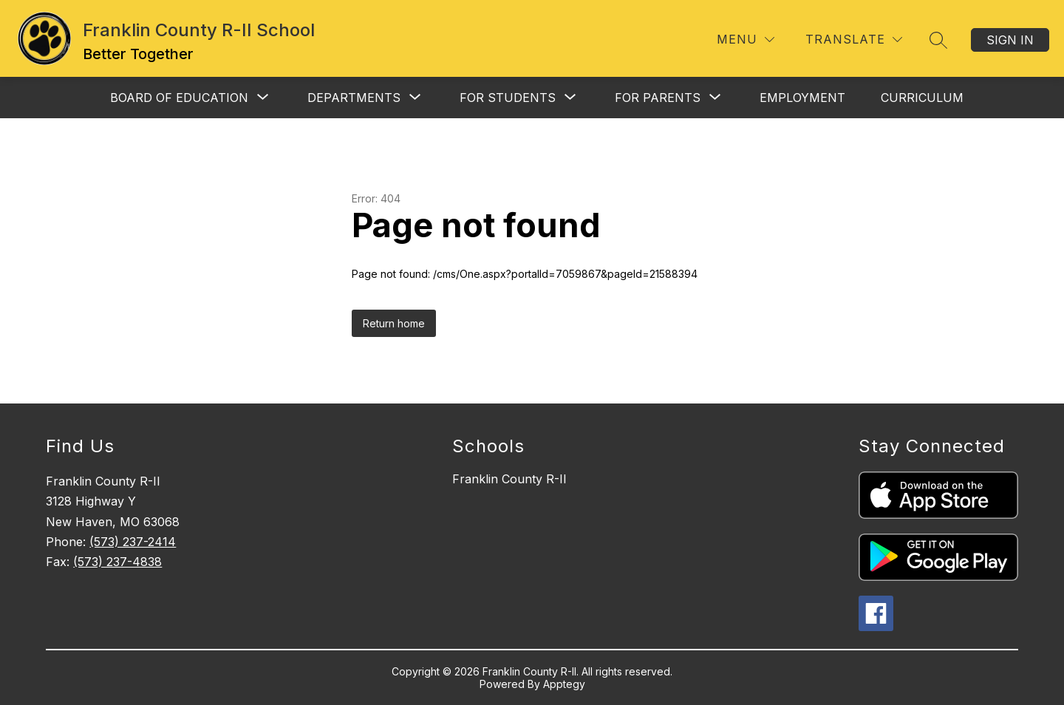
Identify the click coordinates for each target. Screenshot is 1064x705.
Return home (394, 323)
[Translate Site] (854, 39)
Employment (802, 97)
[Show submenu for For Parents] (657, 97)
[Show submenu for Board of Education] (179, 97)
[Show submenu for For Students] (508, 97)
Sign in (1010, 40)
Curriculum (922, 97)
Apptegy (564, 684)
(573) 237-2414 (132, 541)
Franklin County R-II (509, 478)
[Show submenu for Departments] (353, 97)
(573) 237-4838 (117, 561)
